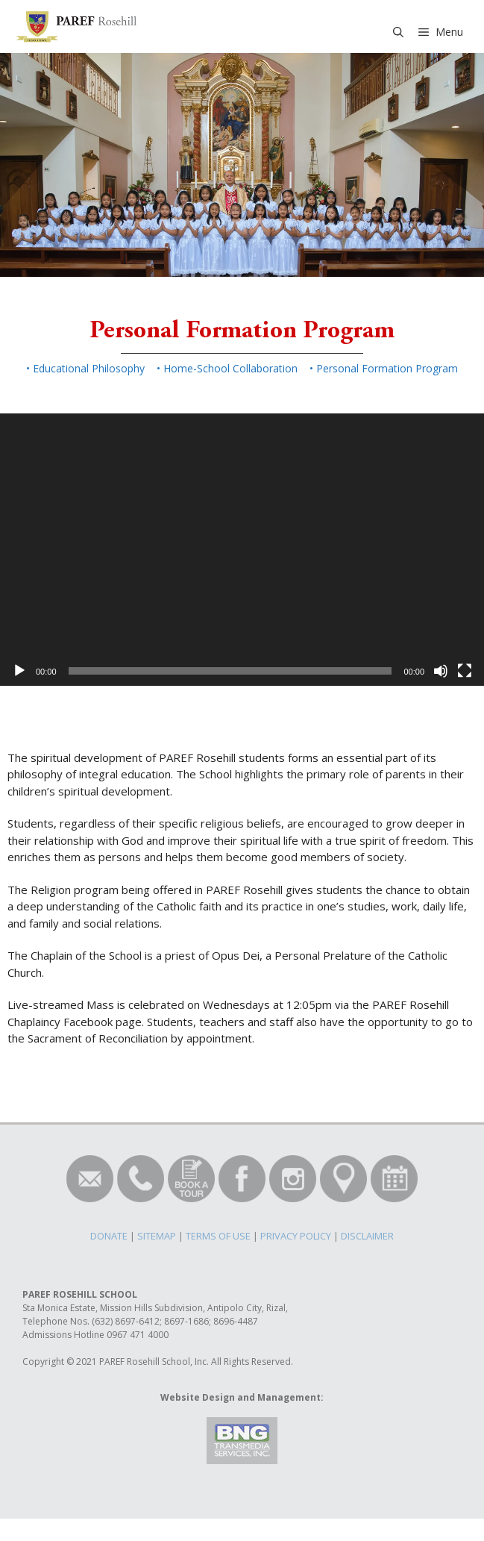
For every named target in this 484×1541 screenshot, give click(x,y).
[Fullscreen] (464, 670)
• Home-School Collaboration (227, 368)
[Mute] (440, 670)
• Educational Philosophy (85, 368)
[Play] (19, 670)
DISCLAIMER (367, 1236)
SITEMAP (156, 1236)
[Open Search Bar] (398, 32)
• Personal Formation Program (383, 368)
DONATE (109, 1236)
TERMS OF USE (218, 1236)
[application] (242, 549)
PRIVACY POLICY (295, 1236)
